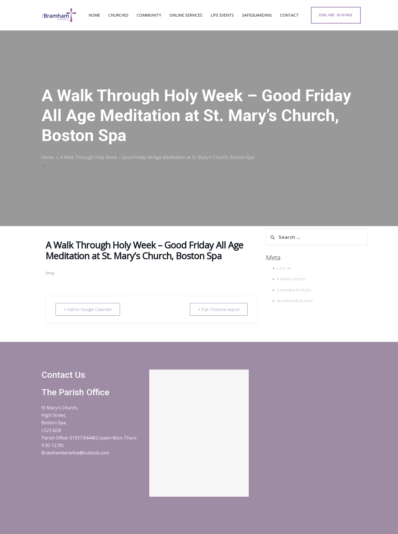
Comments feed (294, 290)
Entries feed (291, 279)
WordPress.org (295, 301)
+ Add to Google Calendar (88, 309)
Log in (284, 268)
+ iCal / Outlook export (219, 309)
